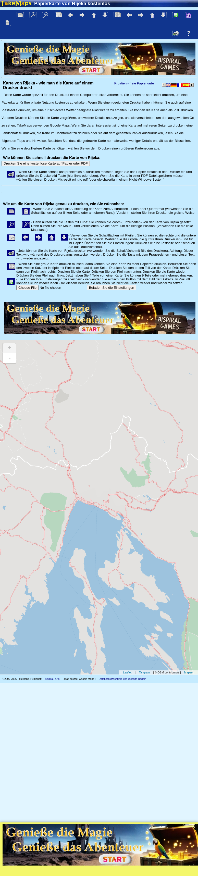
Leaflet (127, 672)
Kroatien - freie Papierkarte (134, 83)
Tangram (144, 672)
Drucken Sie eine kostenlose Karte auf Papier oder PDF (46, 163)
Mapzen (189, 672)
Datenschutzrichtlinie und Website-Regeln (122, 679)
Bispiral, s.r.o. (52, 679)
